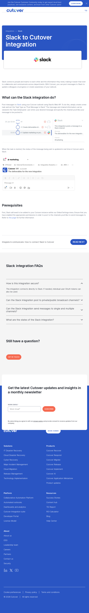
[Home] (12, 10)
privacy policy (38, 421)
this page (12, 218)
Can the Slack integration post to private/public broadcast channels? (42, 300)
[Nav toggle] (86, 10)
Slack (19, 104)
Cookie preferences (12, 592)
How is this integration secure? (22, 283)
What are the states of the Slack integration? (30, 319)
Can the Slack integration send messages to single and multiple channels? (40, 310)
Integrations (10, 31)
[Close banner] (86, 3)
